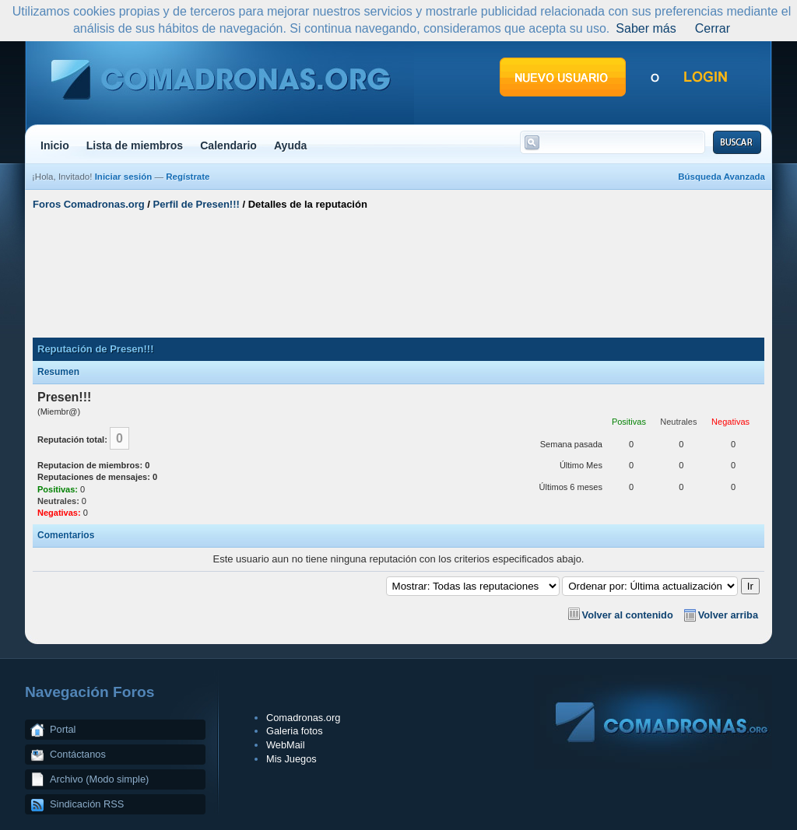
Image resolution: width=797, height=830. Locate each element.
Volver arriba (728, 615)
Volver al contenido (627, 615)
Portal (62, 729)
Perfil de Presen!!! (196, 204)
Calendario (228, 145)
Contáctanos (78, 754)
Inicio (54, 145)
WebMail (285, 745)
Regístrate (187, 176)
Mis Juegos (291, 759)
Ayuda (290, 145)
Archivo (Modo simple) (99, 779)
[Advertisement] (398, 275)
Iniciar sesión (124, 176)
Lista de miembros (134, 145)
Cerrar (712, 28)
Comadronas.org (303, 717)
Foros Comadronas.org (89, 204)
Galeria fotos (294, 731)
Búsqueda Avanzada (721, 176)
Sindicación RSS (87, 804)
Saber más (646, 28)
